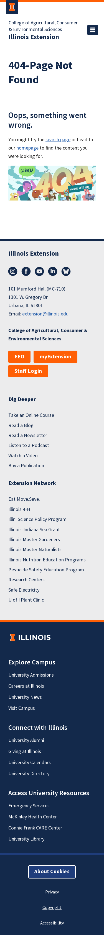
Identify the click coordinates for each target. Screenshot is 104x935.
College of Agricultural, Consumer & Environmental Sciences (43, 26)
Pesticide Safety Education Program (46, 569)
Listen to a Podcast (28, 445)
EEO (19, 357)
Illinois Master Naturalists (35, 549)
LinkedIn (53, 271)
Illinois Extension (34, 37)
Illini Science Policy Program (37, 519)
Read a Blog (21, 425)
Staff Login (28, 371)
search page (57, 139)
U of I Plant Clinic (26, 600)
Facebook (26, 271)
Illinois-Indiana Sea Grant (34, 529)
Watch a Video (23, 455)
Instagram (13, 271)
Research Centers (26, 579)
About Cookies (51, 871)
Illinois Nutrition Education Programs (47, 559)
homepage (27, 148)
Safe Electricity (23, 589)
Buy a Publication (26, 465)
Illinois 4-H (19, 509)
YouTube (39, 271)
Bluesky (66, 271)
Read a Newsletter (27, 435)
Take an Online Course (31, 415)
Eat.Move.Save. (24, 499)
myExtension (55, 357)
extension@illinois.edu (45, 313)
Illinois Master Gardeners (34, 539)
